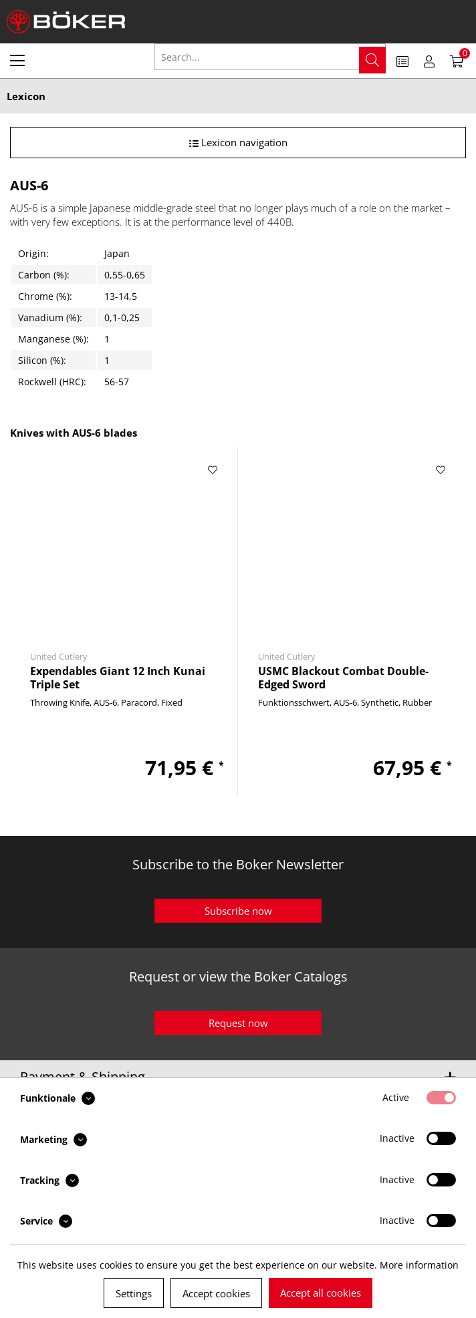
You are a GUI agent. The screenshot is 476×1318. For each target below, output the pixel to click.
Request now (238, 1023)
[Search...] (270, 56)
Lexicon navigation (238, 142)
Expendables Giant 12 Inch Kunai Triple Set (117, 677)
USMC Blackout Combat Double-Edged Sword (343, 677)
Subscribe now (238, 910)
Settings (134, 1293)
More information (419, 1265)
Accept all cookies (320, 1292)
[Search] (372, 60)
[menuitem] (17, 60)
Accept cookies (216, 1293)
